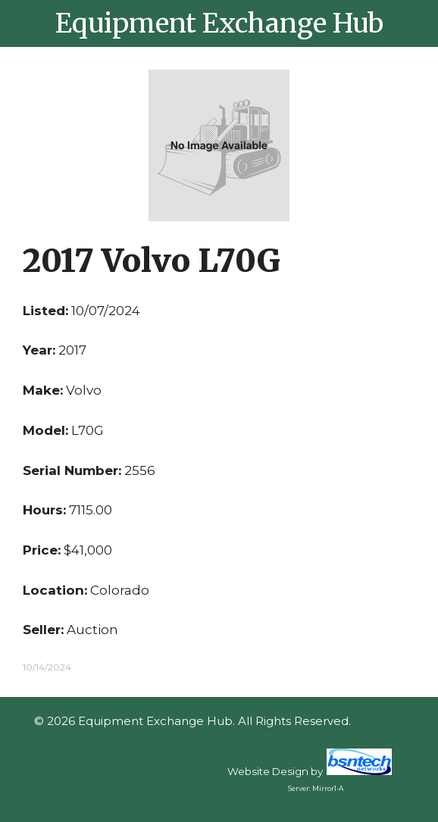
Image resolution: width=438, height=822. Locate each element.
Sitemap (192, 739)
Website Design (267, 771)
